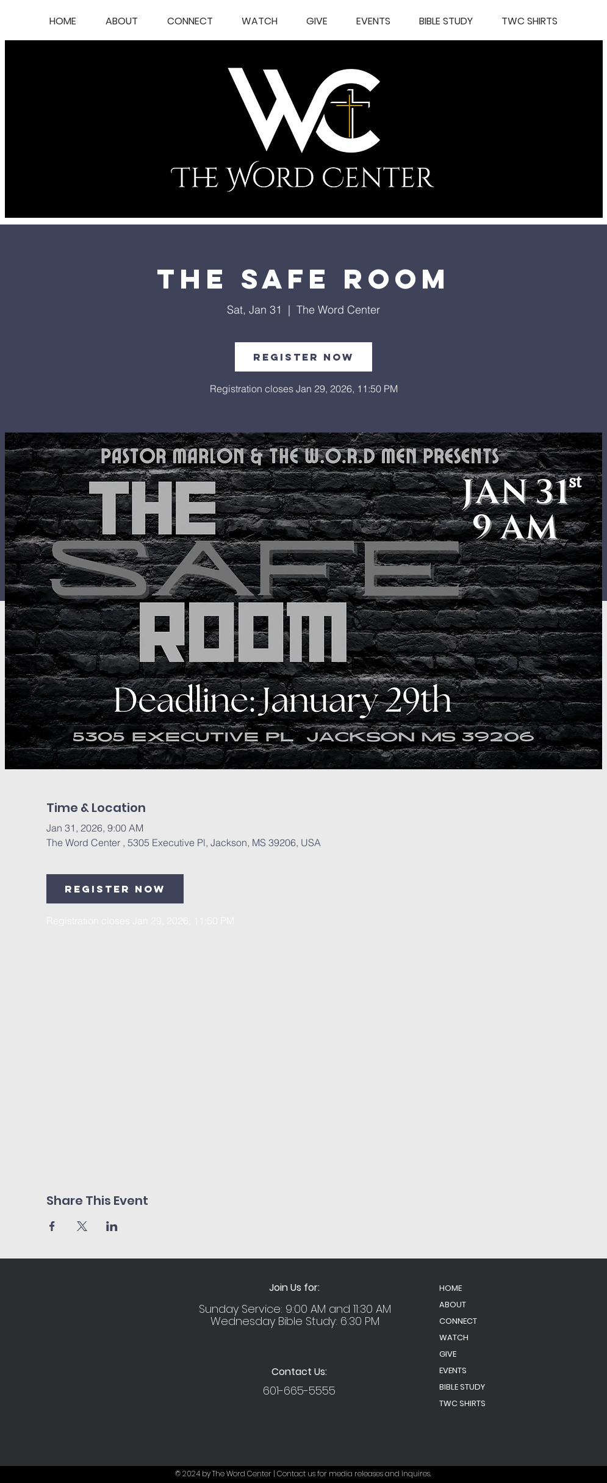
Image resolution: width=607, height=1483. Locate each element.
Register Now (303, 357)
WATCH (454, 1337)
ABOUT (452, 1304)
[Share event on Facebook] (52, 1226)
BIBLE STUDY (462, 1387)
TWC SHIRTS (462, 1403)
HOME (450, 1288)
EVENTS (453, 1370)
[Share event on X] (82, 1226)
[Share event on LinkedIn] (112, 1226)
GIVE (447, 1354)
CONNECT (458, 1321)
